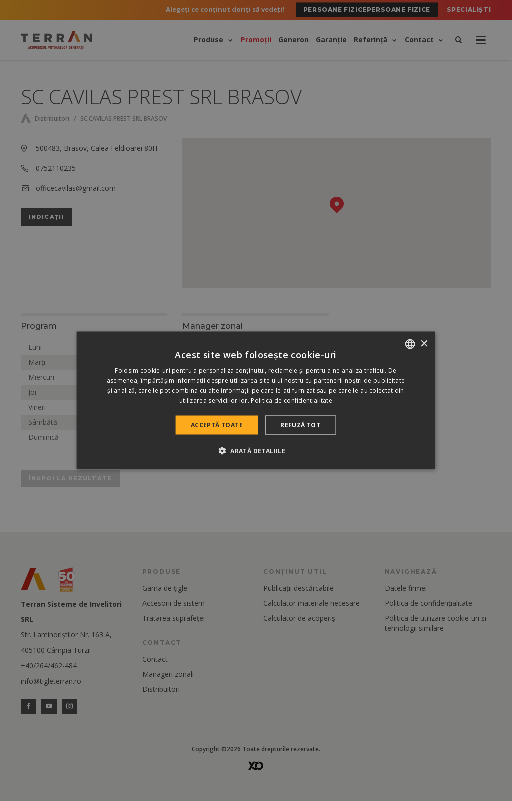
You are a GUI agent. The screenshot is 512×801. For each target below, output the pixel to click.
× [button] (424, 344)
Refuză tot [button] (300, 424)
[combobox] (410, 345)
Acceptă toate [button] (217, 424)
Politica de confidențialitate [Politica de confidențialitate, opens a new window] (291, 400)
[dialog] (256, 401)
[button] (256, 450)
